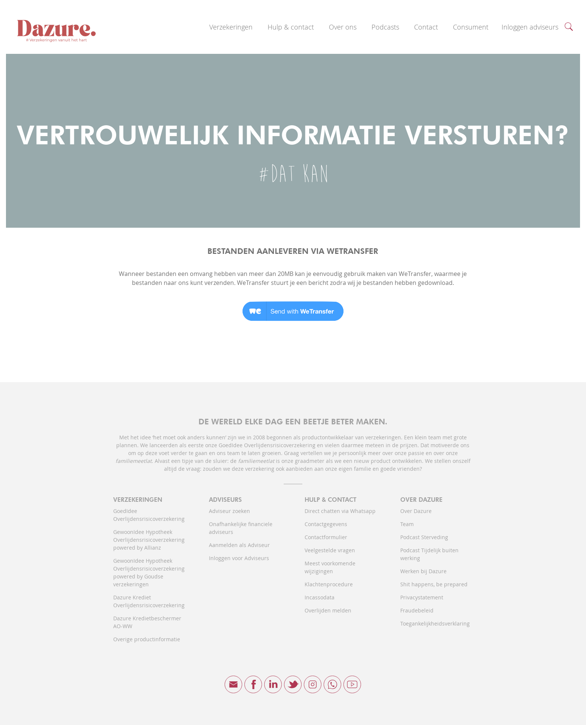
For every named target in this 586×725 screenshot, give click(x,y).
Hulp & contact (291, 26)
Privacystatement (421, 597)
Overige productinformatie (146, 639)
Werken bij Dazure (423, 571)
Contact (426, 26)
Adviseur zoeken (229, 510)
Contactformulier (326, 537)
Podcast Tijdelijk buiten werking (429, 554)
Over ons (343, 26)
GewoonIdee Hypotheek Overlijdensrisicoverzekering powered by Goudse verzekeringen (149, 572)
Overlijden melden (328, 610)
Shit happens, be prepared (434, 584)
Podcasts (385, 26)
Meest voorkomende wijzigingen (330, 567)
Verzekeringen (231, 26)
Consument (470, 26)
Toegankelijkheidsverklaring (435, 623)
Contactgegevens (326, 524)
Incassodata (319, 597)
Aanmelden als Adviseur (239, 545)
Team (407, 524)
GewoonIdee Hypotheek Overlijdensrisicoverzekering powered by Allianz (149, 539)
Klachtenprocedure (329, 584)
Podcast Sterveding (424, 537)
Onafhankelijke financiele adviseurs (240, 527)
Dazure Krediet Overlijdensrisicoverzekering (149, 601)
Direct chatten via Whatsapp (340, 510)
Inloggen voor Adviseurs (239, 558)
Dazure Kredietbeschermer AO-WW (147, 622)
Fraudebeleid (417, 610)
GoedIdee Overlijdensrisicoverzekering (149, 514)
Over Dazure (416, 510)
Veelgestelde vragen (330, 550)
